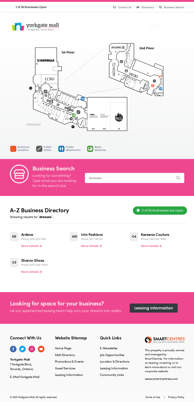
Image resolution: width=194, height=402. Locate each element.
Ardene (27, 234)
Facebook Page (167, 25)
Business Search (171, 7)
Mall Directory (65, 354)
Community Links (112, 374)
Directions (145, 7)
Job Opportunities (112, 354)
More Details (31, 246)
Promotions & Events (69, 361)
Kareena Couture (155, 234)
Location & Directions (115, 361)
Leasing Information (69, 374)
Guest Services (65, 368)
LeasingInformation (135, 26)
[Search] (178, 178)
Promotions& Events (94, 26)
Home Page (63, 348)
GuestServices (114, 26)
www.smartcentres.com (161, 378)
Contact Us (122, 7)
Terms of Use (153, 397)
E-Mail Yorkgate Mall (24, 376)
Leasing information (153, 308)
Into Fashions (92, 234)
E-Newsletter (109, 348)
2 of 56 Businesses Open (31, 7)
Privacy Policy (176, 397)
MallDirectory (73, 26)
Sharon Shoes (32, 260)
